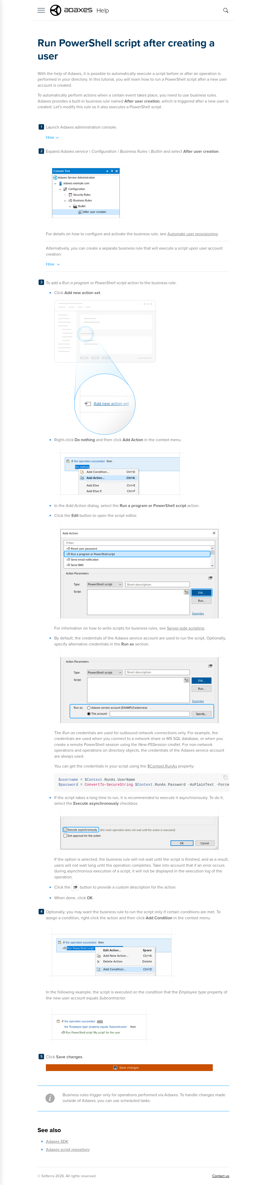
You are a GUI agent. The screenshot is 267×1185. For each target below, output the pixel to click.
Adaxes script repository (68, 1149)
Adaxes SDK (57, 1141)
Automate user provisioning (192, 234)
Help (102, 10)
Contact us (220, 1176)
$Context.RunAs (162, 766)
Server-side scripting (185, 628)
